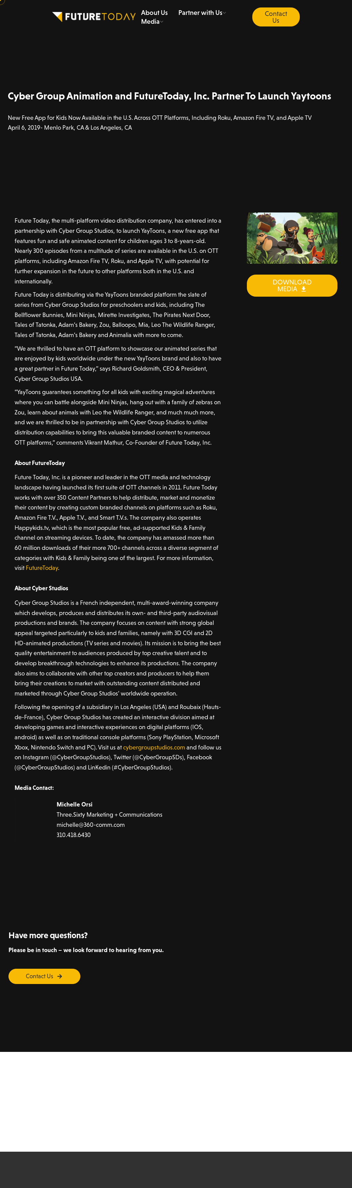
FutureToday (42, 567)
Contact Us (276, 17)
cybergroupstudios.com (154, 747)
